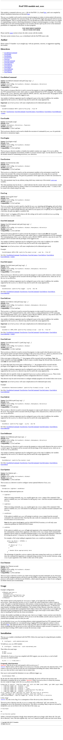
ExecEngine (7, 56)
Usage (3, 590)
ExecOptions (8, 70)
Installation (6, 639)
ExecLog (7, 59)
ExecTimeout (8, 72)
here (45, 12)
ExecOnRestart (8, 69)
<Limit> (3, 113)
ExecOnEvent (8, 65)
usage (11, 33)
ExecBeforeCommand (10, 53)
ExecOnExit (7, 67)
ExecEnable (7, 54)
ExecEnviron (8, 57)
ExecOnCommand (9, 61)
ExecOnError (8, 64)
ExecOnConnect (9, 62)
